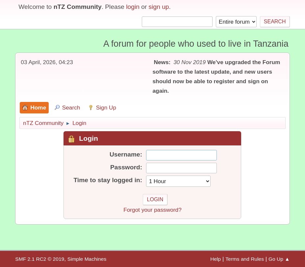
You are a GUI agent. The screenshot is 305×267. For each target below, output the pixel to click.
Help (215, 259)
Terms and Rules (244, 259)
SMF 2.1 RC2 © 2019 (39, 259)
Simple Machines (86, 259)
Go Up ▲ (279, 259)
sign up (159, 6)
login (133, 6)
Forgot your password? (152, 209)
